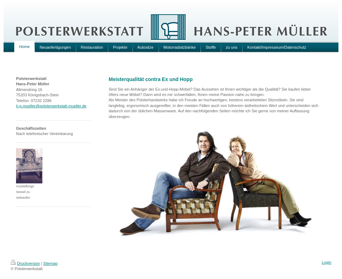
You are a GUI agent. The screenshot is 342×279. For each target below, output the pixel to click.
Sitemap (50, 263)
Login (326, 262)
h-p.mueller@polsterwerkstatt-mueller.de (51, 106)
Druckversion (25, 263)
